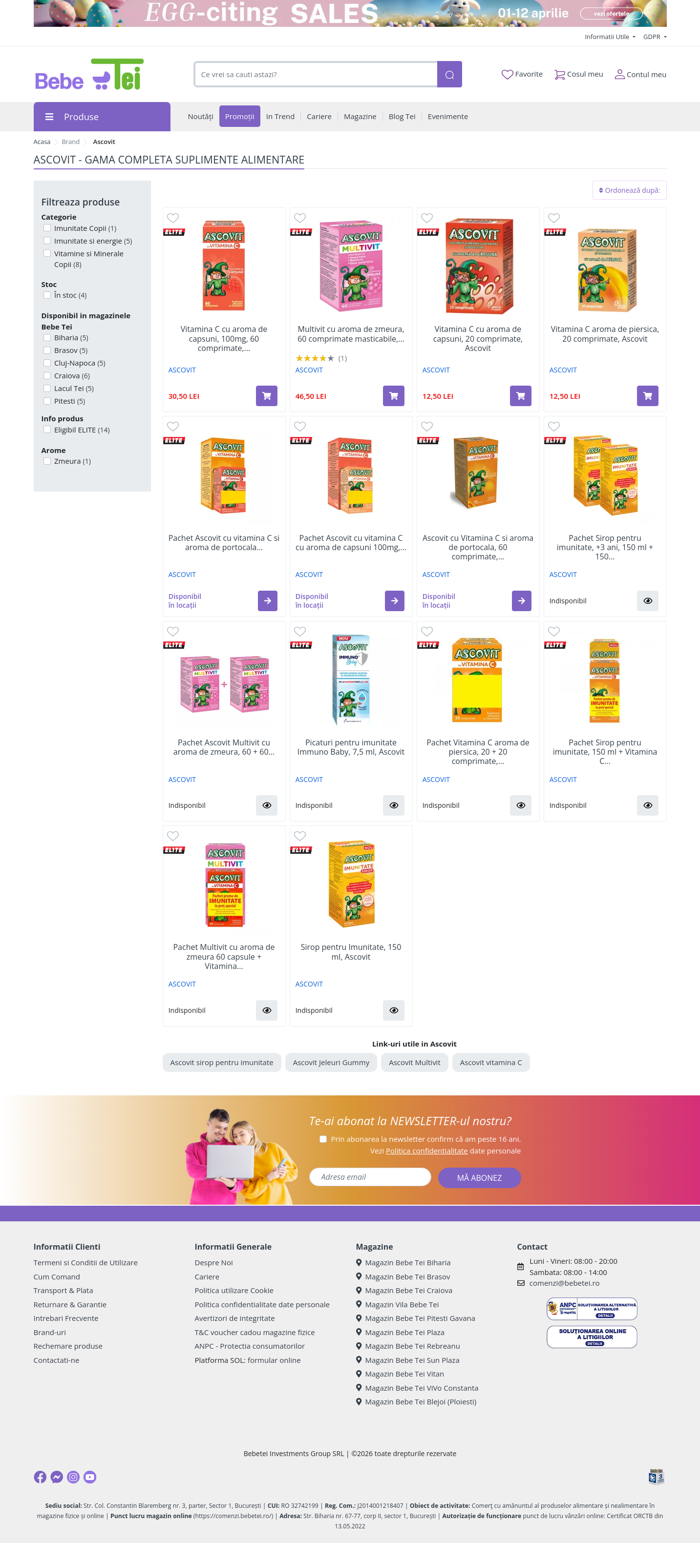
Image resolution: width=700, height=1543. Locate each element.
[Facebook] (40, 1477)
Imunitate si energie (92, 241)
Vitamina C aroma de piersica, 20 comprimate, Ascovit (605, 334)
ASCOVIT (182, 369)
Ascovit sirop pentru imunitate (222, 1062)
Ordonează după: (629, 190)
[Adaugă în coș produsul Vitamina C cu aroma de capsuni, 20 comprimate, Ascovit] (520, 396)
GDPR (652, 36)
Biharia (70, 337)
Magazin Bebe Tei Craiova (404, 1290)
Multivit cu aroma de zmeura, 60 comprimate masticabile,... (350, 334)
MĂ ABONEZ (479, 1178)
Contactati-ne (57, 1360)
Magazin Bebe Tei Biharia (403, 1262)
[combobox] (315, 74)
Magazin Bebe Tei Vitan (400, 1373)
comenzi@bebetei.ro (565, 1283)
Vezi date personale (445, 1150)
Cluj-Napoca (79, 363)
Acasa (42, 141)
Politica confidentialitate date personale (262, 1304)
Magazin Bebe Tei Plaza (400, 1332)
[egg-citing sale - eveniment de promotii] (350, 13)
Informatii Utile (608, 36)
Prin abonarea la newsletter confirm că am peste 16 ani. (426, 1139)
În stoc (69, 295)
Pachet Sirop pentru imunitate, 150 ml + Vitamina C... (605, 752)
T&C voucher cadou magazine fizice (255, 1332)
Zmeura (71, 461)
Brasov (69, 350)
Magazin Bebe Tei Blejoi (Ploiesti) (416, 1401)
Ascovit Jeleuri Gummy (331, 1062)
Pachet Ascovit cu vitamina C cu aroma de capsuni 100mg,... (351, 543)
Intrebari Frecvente (66, 1318)
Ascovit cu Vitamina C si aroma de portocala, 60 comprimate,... (478, 548)
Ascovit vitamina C (491, 1062)
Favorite (522, 74)
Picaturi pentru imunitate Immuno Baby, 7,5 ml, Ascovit (350, 747)
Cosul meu (578, 72)
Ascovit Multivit (415, 1062)
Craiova (71, 375)
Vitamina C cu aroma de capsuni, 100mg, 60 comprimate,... (224, 339)
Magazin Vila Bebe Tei (397, 1304)
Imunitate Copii (84, 228)
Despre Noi (214, 1262)
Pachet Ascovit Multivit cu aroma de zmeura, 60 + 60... (224, 747)
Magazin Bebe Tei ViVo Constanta (417, 1388)
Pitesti (68, 401)
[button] (267, 601)
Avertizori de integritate (235, 1318)
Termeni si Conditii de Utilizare (86, 1262)
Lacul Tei (73, 388)
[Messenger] (56, 1477)
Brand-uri (50, 1332)
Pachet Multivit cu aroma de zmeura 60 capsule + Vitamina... (224, 957)
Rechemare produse (68, 1346)
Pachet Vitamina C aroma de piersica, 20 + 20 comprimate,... (478, 752)
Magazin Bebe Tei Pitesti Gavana (416, 1318)
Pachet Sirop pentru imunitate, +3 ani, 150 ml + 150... (605, 548)
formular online (274, 1360)
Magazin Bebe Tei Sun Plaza (408, 1360)
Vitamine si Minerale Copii (88, 258)
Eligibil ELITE (81, 429)
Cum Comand (57, 1276)
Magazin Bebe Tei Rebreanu (408, 1346)
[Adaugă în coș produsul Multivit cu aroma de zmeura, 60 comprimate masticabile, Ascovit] (393, 396)
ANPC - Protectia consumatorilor (250, 1346)
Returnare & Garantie (70, 1304)
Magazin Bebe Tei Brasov (403, 1276)
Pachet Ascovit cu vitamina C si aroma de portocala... (224, 543)
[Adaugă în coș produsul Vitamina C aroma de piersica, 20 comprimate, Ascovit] (647, 396)
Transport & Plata (63, 1290)
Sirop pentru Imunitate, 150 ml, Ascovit (351, 952)
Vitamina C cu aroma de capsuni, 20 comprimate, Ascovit (478, 339)
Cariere (207, 1276)
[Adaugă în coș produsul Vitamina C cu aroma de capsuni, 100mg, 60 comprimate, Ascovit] (266, 396)
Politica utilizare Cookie (234, 1290)
